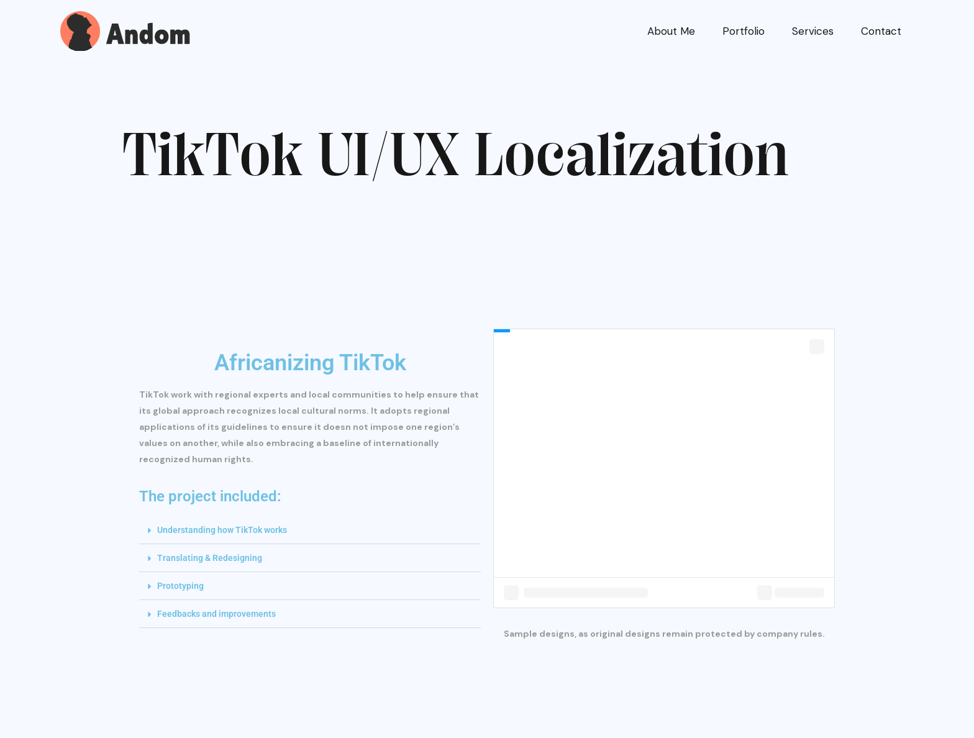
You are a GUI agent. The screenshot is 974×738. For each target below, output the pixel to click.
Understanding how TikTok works (222, 530)
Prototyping (180, 586)
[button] (310, 530)
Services (813, 31)
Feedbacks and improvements (216, 614)
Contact (881, 31)
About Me (671, 31)
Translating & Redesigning (209, 558)
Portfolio (743, 31)
